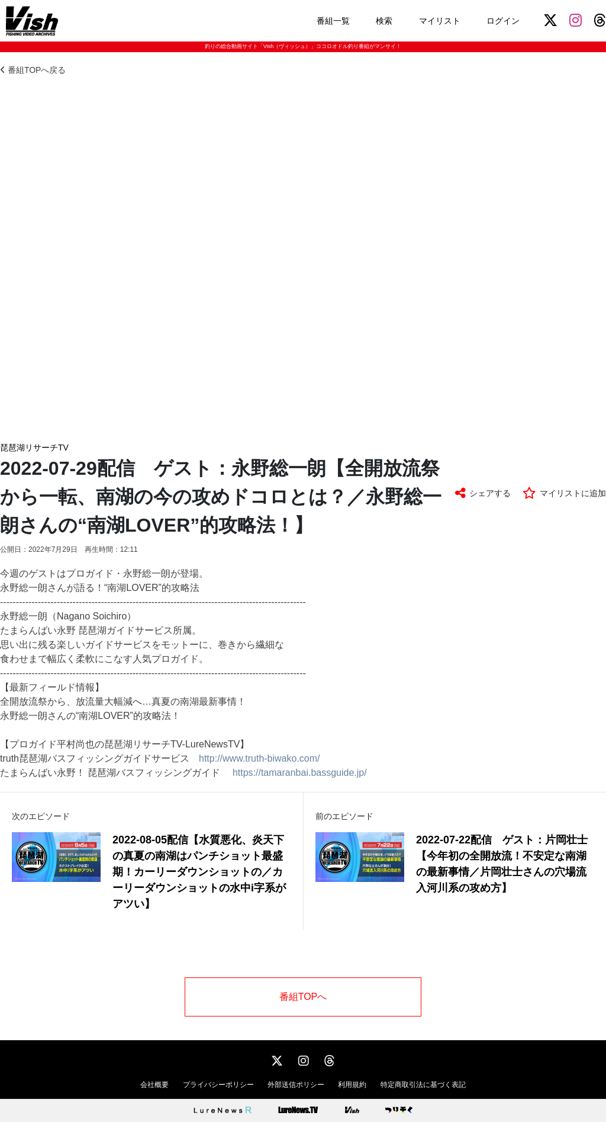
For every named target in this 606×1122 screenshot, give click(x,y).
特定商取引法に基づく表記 (423, 1085)
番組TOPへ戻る (33, 70)
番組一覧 (333, 20)
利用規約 (352, 1085)
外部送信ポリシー (295, 1085)
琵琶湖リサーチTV (34, 447)
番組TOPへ (303, 997)
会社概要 (154, 1085)
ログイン (503, 20)
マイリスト (439, 20)
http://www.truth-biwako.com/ (259, 758)
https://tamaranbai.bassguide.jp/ (300, 773)
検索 (384, 20)
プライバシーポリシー (218, 1085)
